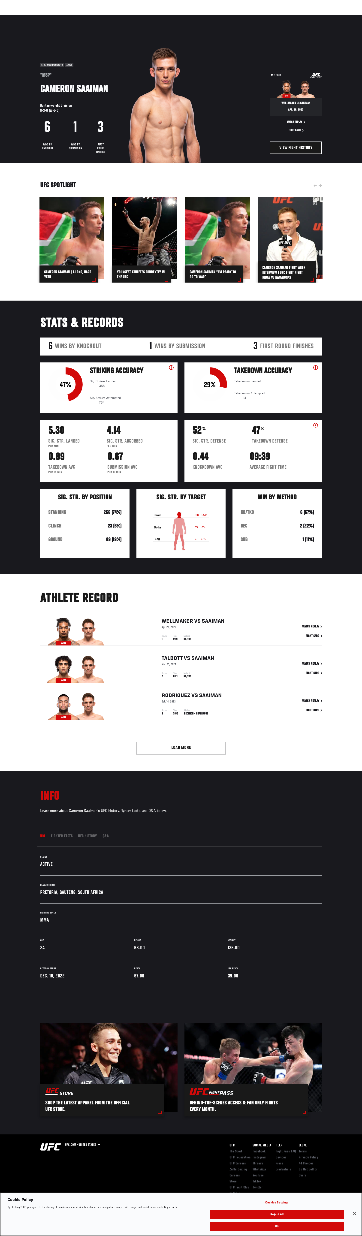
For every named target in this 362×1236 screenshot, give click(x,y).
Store (233, 1181)
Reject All (276, 1214)
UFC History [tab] (87, 836)
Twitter (258, 1187)
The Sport (235, 1151)
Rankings (54, 17)
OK (277, 1226)
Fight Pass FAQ (286, 1151)
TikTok (257, 1181)
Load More (181, 747)
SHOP (312, 17)
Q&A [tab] (106, 836)
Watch (269, 17)
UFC (232, 1145)
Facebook (259, 1151)
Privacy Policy (308, 1157)
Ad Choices (306, 1163)
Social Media (262, 1145)
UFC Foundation (239, 1157)
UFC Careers (237, 1163)
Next (320, 185)
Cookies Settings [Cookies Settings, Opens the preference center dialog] (276, 1202)
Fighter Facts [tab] (62, 836)
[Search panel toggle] (324, 17)
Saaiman (213, 624)
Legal (303, 1145)
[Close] (355, 1214)
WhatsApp (259, 1169)
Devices (281, 1157)
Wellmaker (177, 624)
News (93, 17)
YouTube (258, 1175)
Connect (250, 17)
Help (279, 1145)
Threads (258, 1163)
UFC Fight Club (239, 1187)
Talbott (172, 661)
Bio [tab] (42, 836)
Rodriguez (176, 698)
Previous (315, 185)
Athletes (75, 17)
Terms (303, 1151)
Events (35, 17)
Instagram (259, 1157)
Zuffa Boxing (291, 17)
